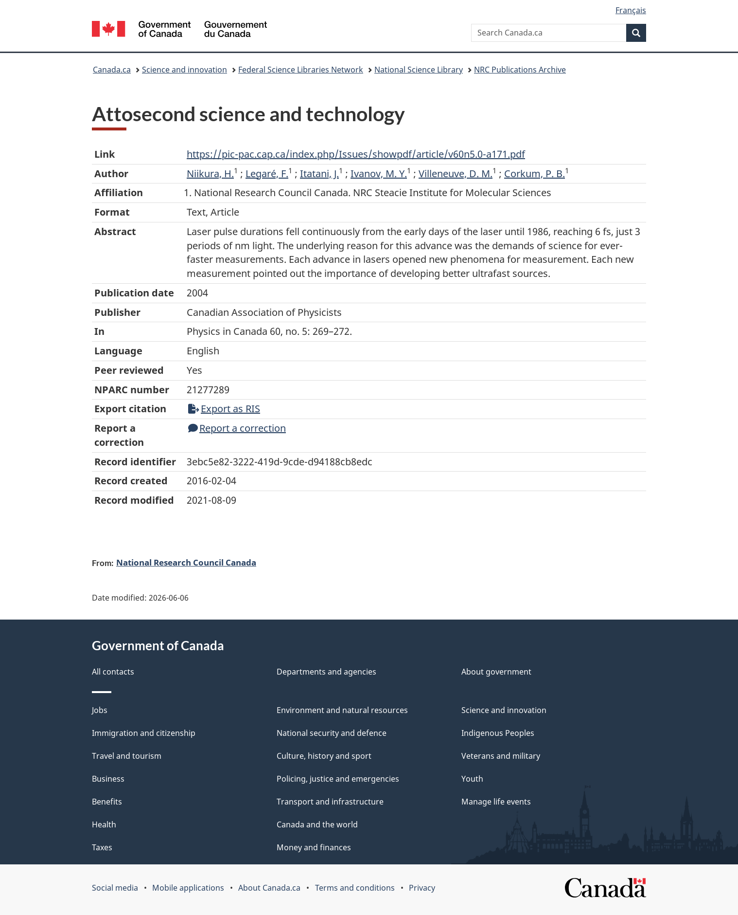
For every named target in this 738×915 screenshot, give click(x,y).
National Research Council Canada (186, 562)
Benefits (107, 801)
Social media (115, 887)
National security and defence (332, 733)
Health (104, 824)
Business (108, 778)
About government (496, 671)
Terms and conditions (355, 887)
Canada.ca (112, 69)
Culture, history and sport (324, 755)
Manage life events (496, 801)
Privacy (422, 887)
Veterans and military (500, 755)
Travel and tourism (126, 755)
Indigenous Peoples (497, 733)
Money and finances (314, 847)
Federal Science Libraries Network (300, 69)
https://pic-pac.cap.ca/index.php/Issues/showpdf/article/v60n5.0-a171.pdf (356, 154)
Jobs (99, 710)
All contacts (113, 671)
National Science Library (418, 69)
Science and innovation (184, 69)
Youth (472, 778)
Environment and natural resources (342, 710)
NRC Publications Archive (520, 69)
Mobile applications (188, 887)
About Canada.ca (269, 887)
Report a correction (237, 428)
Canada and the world (317, 824)
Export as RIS (224, 408)
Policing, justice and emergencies (338, 778)
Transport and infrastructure (330, 801)
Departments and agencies (326, 671)
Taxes (102, 847)
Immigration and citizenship (143, 733)
